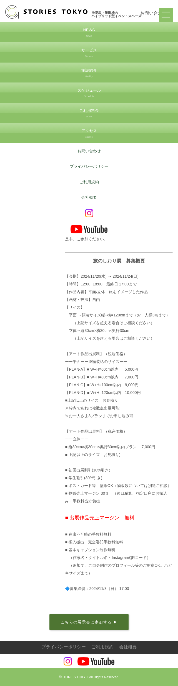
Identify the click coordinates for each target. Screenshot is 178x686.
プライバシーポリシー (89, 166)
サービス (89, 53)
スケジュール (89, 93)
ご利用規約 (89, 182)
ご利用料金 (89, 113)
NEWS (89, 33)
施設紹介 (89, 73)
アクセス (89, 133)
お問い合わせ (153, 13)
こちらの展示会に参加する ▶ (89, 622)
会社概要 (89, 197)
